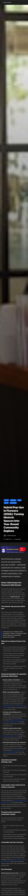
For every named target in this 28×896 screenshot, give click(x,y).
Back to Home (6, 2)
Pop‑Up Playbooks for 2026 (11, 736)
